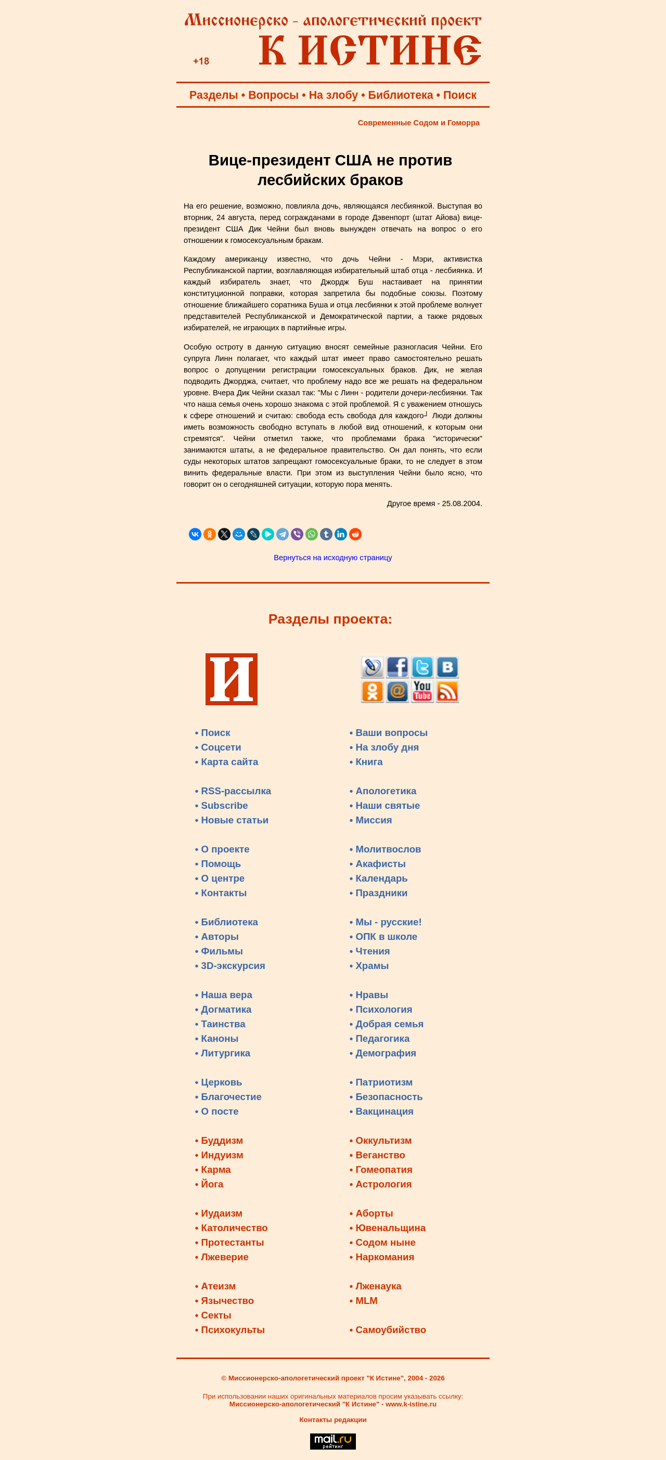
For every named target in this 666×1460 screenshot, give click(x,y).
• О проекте (222, 849)
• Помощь (218, 863)
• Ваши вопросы (389, 732)
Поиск (460, 95)
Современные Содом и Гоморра (419, 123)
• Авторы (217, 936)
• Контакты (221, 892)
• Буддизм (219, 1140)
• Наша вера (223, 994)
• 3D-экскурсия (230, 965)
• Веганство (377, 1154)
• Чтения (370, 951)
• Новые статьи (232, 820)
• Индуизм (219, 1154)
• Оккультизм (381, 1140)
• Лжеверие (222, 1256)
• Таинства (220, 1023)
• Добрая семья (387, 1023)
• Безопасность (386, 1096)
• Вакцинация (382, 1111)
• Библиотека (226, 921)
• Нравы (369, 994)
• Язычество (224, 1300)
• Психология (381, 1009)
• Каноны (217, 1038)
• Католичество (231, 1227)
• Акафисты (378, 863)
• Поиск (212, 732)
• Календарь (379, 878)
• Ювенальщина (388, 1227)
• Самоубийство (388, 1329)
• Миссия (371, 820)
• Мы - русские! (386, 921)
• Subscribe (221, 805)
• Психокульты (230, 1329)
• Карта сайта (227, 761)
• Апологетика (383, 790)
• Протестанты (229, 1242)
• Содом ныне (383, 1242)
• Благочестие (228, 1096)
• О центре (220, 878)
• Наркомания (382, 1256)
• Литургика (222, 1053)
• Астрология (381, 1184)
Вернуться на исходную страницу (333, 557)
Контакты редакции (332, 1420)
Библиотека (400, 95)
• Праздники (379, 892)
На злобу (333, 95)
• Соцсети (218, 747)
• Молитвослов (385, 849)
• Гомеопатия (381, 1169)
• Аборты (371, 1213)
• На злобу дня (384, 747)
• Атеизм (215, 1286)
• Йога (209, 1184)
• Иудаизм (218, 1213)
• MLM (364, 1300)
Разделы (213, 95)
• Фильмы (219, 951)
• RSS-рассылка (233, 790)
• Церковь (218, 1082)
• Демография (383, 1053)
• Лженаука (376, 1286)
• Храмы (369, 965)
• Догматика (223, 1009)
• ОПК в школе (383, 936)
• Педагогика (380, 1038)
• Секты (213, 1315)
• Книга (366, 761)
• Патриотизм (381, 1082)
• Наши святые (385, 805)
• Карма (213, 1169)
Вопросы (273, 95)
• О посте (217, 1111)
